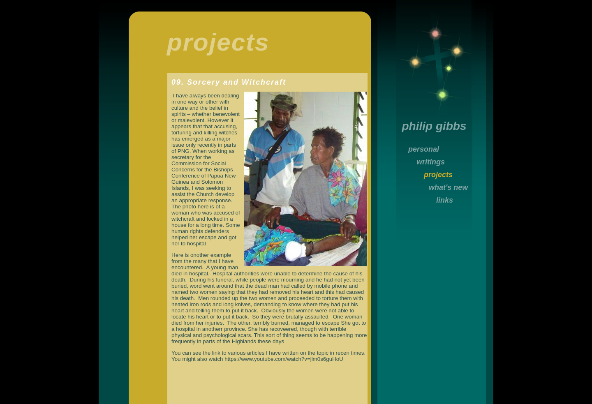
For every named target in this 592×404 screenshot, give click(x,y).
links (444, 200)
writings (430, 162)
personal (423, 149)
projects (438, 175)
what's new (448, 187)
